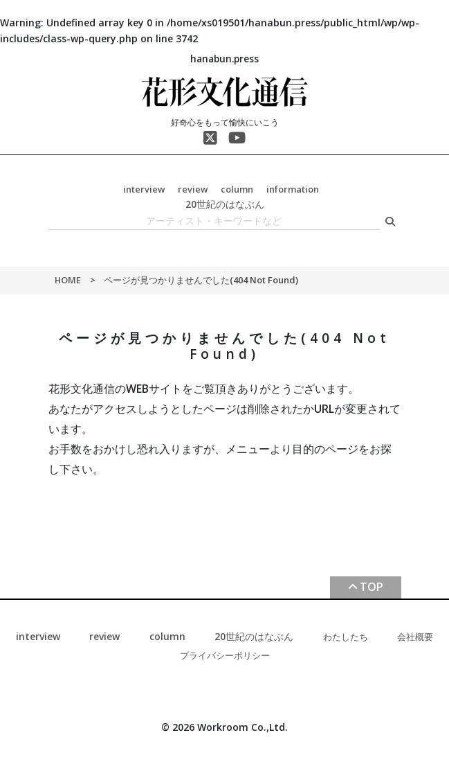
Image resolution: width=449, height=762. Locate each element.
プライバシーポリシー (225, 655)
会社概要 (415, 636)
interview (144, 189)
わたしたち (345, 636)
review (193, 189)
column (237, 189)
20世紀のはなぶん (224, 204)
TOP (371, 586)
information (292, 189)
